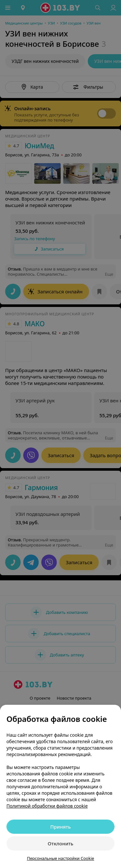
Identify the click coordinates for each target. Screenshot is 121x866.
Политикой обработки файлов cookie (47, 806)
